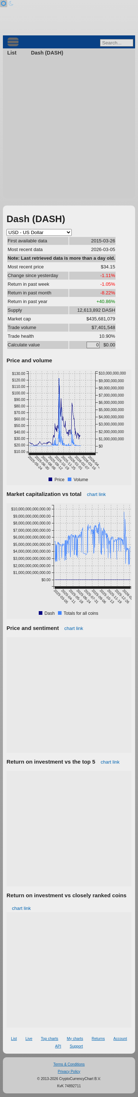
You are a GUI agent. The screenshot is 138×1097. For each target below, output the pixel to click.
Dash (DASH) (47, 53)
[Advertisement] (69, 129)
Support (76, 1046)
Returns (98, 1039)
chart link (96, 494)
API (58, 1046)
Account (120, 1039)
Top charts (49, 1039)
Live (28, 1039)
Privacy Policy (69, 1072)
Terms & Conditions (69, 1064)
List (11, 53)
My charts (75, 1039)
